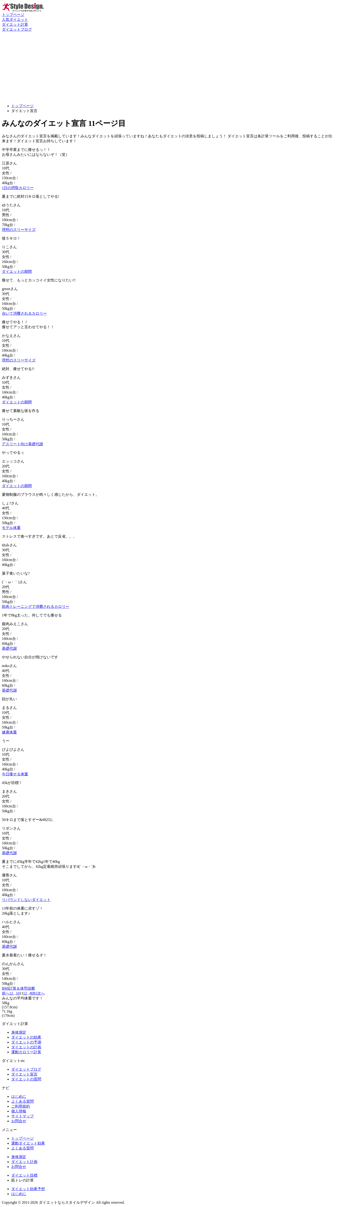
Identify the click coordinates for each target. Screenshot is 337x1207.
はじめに (18, 1096)
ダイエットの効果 (26, 1037)
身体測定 (18, 1032)
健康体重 (9, 732)
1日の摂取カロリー (18, 188)
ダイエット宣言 (24, 1074)
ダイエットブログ (17, 29)
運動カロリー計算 (26, 1052)
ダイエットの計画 (26, 1047)
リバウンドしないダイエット (26, 900)
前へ (5, 993)
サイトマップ (22, 1116)
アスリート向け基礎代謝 (22, 444)
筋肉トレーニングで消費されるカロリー (35, 607)
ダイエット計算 (15, 24)
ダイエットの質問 (26, 1079)
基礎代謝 (9, 648)
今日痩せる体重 (15, 774)
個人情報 (18, 1111)
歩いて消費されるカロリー (24, 313)
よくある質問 (22, 1101)
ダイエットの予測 (26, 1042)
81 (35, 993)
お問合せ (18, 1121)
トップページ (13, 15)
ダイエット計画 (24, 1162)
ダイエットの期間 (17, 271)
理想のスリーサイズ (19, 230)
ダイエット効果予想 (28, 1189)
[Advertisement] (168, 67)
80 (31, 993)
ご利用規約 (20, 1106)
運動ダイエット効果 (28, 1143)
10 (18, 993)
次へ (41, 993)
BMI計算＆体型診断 (18, 988)
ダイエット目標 (24, 1175)
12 (25, 993)
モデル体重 (11, 528)
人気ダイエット (15, 20)
